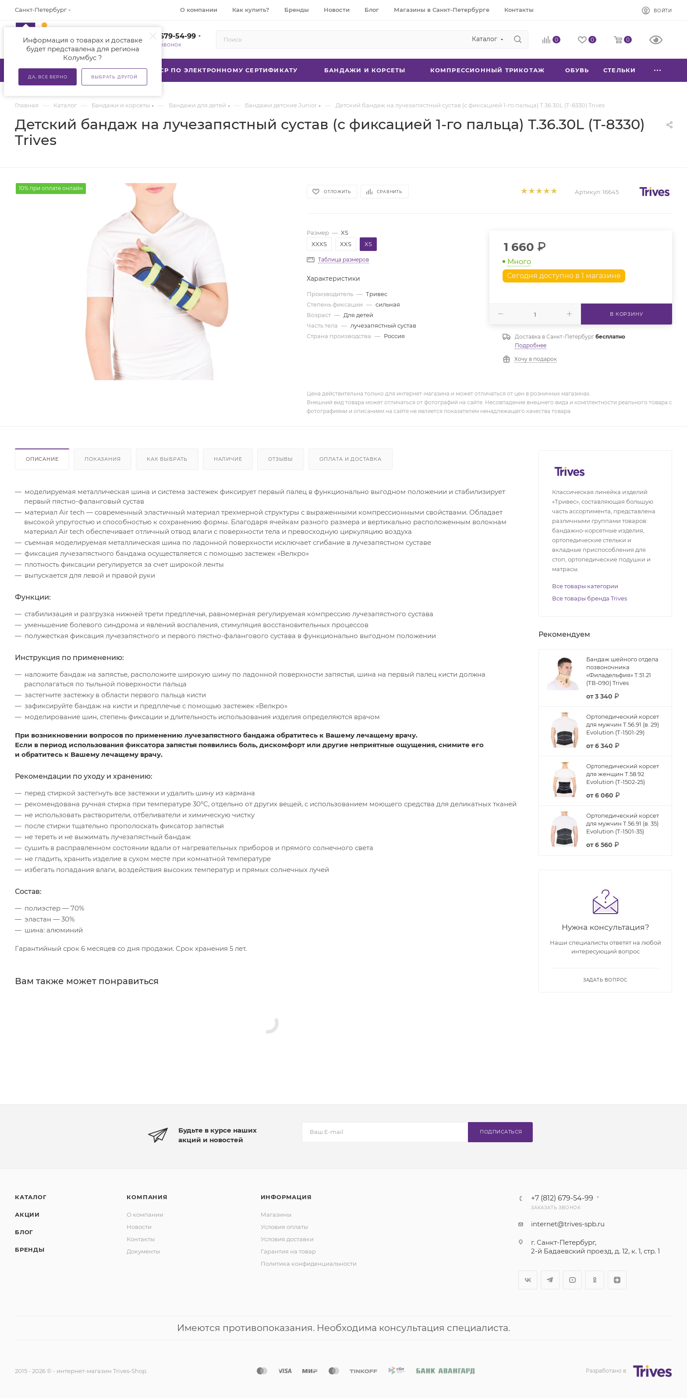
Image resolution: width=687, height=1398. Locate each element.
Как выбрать (167, 459)
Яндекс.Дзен (617, 1280)
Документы (143, 1251)
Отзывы (280, 459)
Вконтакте (527, 1280)
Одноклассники (594, 1280)
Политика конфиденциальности (309, 1263)
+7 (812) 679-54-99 (163, 36)
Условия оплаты (284, 1226)
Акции (27, 1214)
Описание (42, 459)
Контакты (141, 1239)
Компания (147, 1196)
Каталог (31, 1196)
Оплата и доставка (350, 459)
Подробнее (530, 345)
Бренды (30, 1249)
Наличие (228, 459)
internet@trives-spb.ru (568, 1224)
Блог (24, 1232)
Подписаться (501, 1132)
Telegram (550, 1280)
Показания (102, 459)
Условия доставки (287, 1239)
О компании (145, 1214)
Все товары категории (585, 586)
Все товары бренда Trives (589, 598)
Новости (139, 1226)
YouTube (572, 1280)
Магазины (276, 1214)
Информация (286, 1196)
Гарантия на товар (288, 1251)
